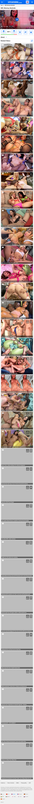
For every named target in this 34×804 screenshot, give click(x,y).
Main (2, 5)
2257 (30, 782)
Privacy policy (24, 782)
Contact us (3, 782)
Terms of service (10, 782)
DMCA (17, 782)
